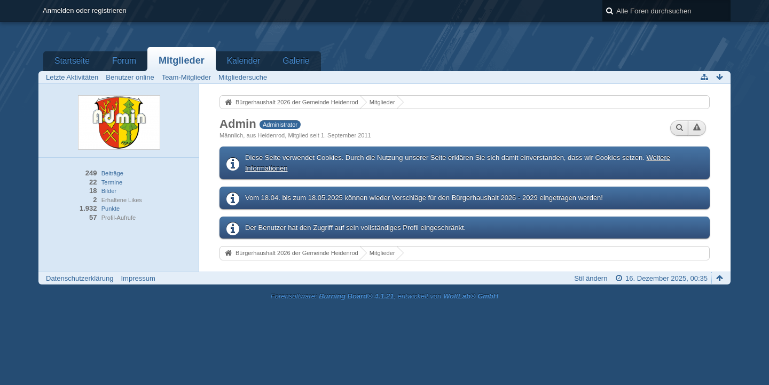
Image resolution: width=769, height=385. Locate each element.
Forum (124, 60)
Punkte (110, 208)
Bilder (108, 191)
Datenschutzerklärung (79, 278)
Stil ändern (590, 278)
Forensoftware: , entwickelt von (384, 296)
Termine (111, 182)
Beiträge (112, 173)
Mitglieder (182, 60)
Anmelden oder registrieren (85, 10)
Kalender (243, 60)
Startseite (72, 60)
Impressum (138, 278)
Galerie (296, 60)
